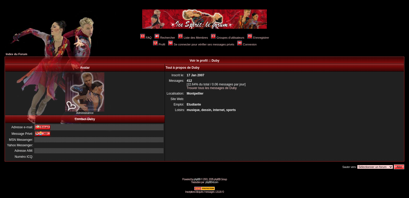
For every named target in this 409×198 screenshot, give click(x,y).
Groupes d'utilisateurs (227, 37)
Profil (159, 44)
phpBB (197, 179)
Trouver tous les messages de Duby (212, 88)
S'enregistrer (258, 37)
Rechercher (165, 37)
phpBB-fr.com (211, 182)
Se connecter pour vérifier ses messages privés (201, 44)
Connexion (247, 44)
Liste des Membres (193, 37)
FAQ (146, 37)
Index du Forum (16, 54)
